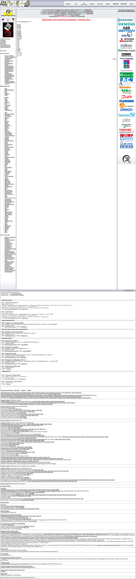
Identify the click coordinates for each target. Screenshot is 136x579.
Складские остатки (5, 44)
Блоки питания (27, 394)
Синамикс (31, 402)
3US (54, 463)
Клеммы (79, 396)
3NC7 (43, 481)
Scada (58, 394)
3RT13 (23, 429)
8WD (17, 454)
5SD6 (63, 480)
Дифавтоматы (39, 395)
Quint (15, 533)
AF (9, 497)
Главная (23, 390)
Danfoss (7, 138)
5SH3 (38, 480)
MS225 (34, 498)
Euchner (7, 148)
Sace (49, 498)
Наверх (29, 390)
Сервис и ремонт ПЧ (5, 47)
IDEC (6, 164)
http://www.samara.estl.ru (11, 351)
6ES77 (33, 415)
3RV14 (75, 436)
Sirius (9, 426)
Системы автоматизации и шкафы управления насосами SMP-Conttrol (20, 508)
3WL (37, 469)
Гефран (3, 502)
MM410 (35, 401)
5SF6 (76, 480)
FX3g (23, 517)
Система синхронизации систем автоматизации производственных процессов (22, 457)
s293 (82, 498)
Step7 (20, 416)
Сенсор (7, 106)
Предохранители (48, 395)
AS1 (28, 563)
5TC (27, 478)
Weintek (7, 227)
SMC (6, 210)
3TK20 (30, 429)
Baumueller (8, 125)
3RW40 (46, 424)
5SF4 (73, 480)
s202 (62, 498)
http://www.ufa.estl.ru (10, 357)
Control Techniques (10, 135)
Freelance (31, 500)
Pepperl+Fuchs (9, 191)
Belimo (6, 126)
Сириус (13, 426)
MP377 (38, 414)
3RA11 (64, 439)
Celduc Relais (8, 134)
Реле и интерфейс (28, 396)
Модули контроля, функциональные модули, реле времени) (81, 536)
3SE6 (33, 452)
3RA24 (26, 430)
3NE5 (59, 481)
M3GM (44, 494)
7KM (52, 472)
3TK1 (26, 429)
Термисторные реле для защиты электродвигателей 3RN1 (17, 448)
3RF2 (35, 434)
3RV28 (106, 436)
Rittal (6, 92)
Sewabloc (21, 506)
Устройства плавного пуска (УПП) (10, 424)
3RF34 (39, 434)
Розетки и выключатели (8, 266)
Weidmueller (8, 226)
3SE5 (27, 452)
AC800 (18, 50)
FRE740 (34, 516)
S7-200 (19, 410)
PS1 (25, 563)
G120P (43, 402)
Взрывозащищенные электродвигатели (80, 397)
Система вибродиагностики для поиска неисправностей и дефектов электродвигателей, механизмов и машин (31, 458)
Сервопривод (8, 255)
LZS (21, 431)
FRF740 (39, 516)
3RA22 (60, 439)
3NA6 (90, 480)
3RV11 (67, 436)
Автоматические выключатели (12, 395)
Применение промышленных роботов (9, 79)
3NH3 (106, 480)
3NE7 (62, 481)
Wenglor (7, 228)
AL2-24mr (28, 518)
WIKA (6, 95)
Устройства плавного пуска (9, 243)
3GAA (16, 494)
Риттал (3, 548)
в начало (68, 3)
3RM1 (42, 435)
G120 (46, 402)
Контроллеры (8, 256)
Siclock (45, 457)
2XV (49, 457)
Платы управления (52, 491)
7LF (22, 476)
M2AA (12, 494)
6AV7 (36, 415)
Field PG (23, 415)
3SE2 (24, 452)
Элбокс (7, 109)
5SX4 (39, 471)
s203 (65, 498)
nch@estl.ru (24, 363)
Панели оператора (10, 257)
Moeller (6, 185)
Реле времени (49, 396)
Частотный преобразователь (23, 392)
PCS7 (25, 418)
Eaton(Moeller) (21, 523)
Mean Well (7, 181)
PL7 (34, 526)
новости (132, 3)
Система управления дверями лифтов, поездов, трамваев (17, 461)
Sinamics (26, 402)
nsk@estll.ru (23, 378)
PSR (20, 496)
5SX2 (36, 471)
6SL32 (51, 404)
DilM (9, 525)
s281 (67, 498)
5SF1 (67, 480)
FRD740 (30, 516)
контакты (91, 3)
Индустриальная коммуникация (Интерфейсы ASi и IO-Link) (17, 425)
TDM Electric (8, 213)
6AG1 (33, 411)
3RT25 (34, 429)
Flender (7, 153)
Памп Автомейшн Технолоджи (9, 566)
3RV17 (83, 436)
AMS (61, 494)
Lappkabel (7, 172)
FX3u (26, 517)
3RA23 (22, 430)
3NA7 (96, 480)
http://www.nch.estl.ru (10, 363)
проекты (108, 3)
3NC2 (33, 481)
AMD (71, 494)
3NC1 (29, 481)
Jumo (6, 168)
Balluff (6, 122)
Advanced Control (9, 114)
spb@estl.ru (24, 326)
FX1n (17, 517)
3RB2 (27, 438)
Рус (3, 20)
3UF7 (42, 442)
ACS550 (19, 30)
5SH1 (31, 480)
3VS (43, 463)
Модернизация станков (9, 61)
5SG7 (24, 480)
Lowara (6, 178)
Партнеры (2, 42)
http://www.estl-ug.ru (10, 335)
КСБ (2, 504)
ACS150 (19, 25)
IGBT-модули (27, 491)
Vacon (6, 222)
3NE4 (56, 481)
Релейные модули (16, 532)
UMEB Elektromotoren (9, 220)
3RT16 (41, 429)
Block (6, 129)
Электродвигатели (10, 252)
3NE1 (49, 481)
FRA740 (20, 516)
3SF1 (30, 452)
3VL (34, 469)
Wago (6, 224)
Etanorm (12, 506)
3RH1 (15, 431)
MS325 (38, 498)
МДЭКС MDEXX (5, 511)
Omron (6, 187)
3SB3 (25, 453)
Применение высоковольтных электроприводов (9, 75)
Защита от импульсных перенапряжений (12, 396)
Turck (6, 218)
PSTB (28, 496)
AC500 (18, 48)
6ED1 (17, 409)
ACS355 (38, 489)
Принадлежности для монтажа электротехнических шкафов (61, 537)
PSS (23, 496)
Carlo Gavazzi (8, 133)
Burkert (6, 130)
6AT (62, 458)
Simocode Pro (29, 442)
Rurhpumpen (8, 200)
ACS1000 (19, 36)
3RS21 (30, 447)
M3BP (30, 494)
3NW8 (87, 480)
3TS (24, 463)
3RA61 (23, 440)
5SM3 (28, 474)
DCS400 (18, 493)
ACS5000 (19, 38)
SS (33, 521)
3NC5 (39, 481)
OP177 (26, 414)
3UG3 (10, 445)
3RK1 (35, 425)
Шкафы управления (10, 237)
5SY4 (55, 471)
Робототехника (9, 269)
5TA (30, 478)
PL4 (29, 526)
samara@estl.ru (27, 351)
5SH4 (41, 480)
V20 (48, 404)
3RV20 (87, 436)
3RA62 (27, 440)
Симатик (15, 410)
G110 (35, 402)
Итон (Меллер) (5, 523)
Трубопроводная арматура (16, 397)
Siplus (30, 411)
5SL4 (45, 471)
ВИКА (2, 573)
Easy (20, 528)
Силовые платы (42, 491)
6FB (38, 461)
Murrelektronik (8, 186)
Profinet (55, 394)
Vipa (6, 223)
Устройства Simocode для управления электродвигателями (10, 246)
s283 (73, 498)
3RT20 (20, 426)
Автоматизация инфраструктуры (9, 69)
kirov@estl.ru (24, 344)
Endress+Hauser (9, 147)
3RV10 (64, 436)
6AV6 (41, 414)
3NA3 (93, 480)
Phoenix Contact (9, 194)
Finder (6, 152)
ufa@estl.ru (24, 357)
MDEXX (7, 180)
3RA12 (68, 439)
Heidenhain (8, 161)
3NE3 (52, 481)
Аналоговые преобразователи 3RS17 (16, 450)
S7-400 (28, 410)
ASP (6, 120)
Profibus (50, 394)
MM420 (39, 401)
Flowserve (7, 154)
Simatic (10, 410)
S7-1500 (37, 410)
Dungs (6, 142)
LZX (18, 431)
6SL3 (73, 402)
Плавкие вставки (57, 395)
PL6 (31, 526)
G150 (61, 402)
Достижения (3, 41)
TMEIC (6, 215)
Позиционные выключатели (27, 395)
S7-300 (24, 410)
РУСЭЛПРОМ (4, 553)
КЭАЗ (6, 100)
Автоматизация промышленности (9, 66)
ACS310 (19, 27)
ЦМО (6, 107)
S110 (64, 402)
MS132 (30, 498)
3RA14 (19, 430)
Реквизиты (3, 40)
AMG (66, 494)
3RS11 (22, 447)
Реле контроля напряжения (69, 396)
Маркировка (24, 537)
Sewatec (17, 506)
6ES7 (40, 410)
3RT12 (18, 428)
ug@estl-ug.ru (24, 335)
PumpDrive (21, 507)
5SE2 (21, 480)
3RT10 (17, 426)
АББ (2, 488)
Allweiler (7, 117)
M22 (22, 527)
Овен (6, 101)
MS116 (26, 498)
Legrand (7, 173)
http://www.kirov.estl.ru (10, 344)
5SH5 (44, 480)
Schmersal (7, 203)
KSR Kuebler (8, 171)
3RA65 (34, 440)
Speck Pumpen (9, 212)
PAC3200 (42, 472)
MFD (25, 527)
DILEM (12, 525)
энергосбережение (17, 293)
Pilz (6, 195)
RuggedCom (8, 199)
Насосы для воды (28, 397)
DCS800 (32, 493)
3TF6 (15, 428)
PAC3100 (37, 472)
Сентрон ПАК (25, 472)
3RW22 (29, 424)
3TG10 (17, 433)
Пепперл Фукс (5, 570)
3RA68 (38, 440)
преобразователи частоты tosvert (10, 563)
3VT (39, 469)
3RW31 (37, 424)
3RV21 (91, 436)
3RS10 (18, 447)
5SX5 (42, 471)
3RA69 (42, 440)
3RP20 (14, 443)
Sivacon (18, 477)
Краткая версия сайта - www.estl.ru (10, 390)
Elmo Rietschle (8, 144)
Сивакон (26, 477)
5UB (22, 478)
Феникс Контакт (5, 531)
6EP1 (13, 407)
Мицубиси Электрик (6, 514)
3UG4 (14, 445)
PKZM (25, 526)
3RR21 (14, 444)
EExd (74, 494)
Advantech (7, 115)
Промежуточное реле (39, 396)
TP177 (30, 414)
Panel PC (28, 415)
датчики (3, 571)
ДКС (6, 98)
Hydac (6, 163)
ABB (6, 112)
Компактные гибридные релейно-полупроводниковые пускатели (23, 435)
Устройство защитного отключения (71, 395)
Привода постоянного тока (9, 250)
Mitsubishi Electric (9, 90)
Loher (6, 177)
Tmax (52, 498)
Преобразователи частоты (8, 392)
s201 (59, 498)
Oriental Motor (8, 190)
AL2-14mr (23, 518)
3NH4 (110, 480)
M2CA (23, 494)
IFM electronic (8, 167)
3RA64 (31, 440)
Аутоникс (3, 486)
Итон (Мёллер (13, 523)
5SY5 (58, 471)
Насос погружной (38, 397)
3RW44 (50, 424)
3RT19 (22, 443)
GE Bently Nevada (9, 157)
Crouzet (7, 136)
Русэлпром (8, 105)
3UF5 (52, 442)
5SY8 (64, 471)
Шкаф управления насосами (61, 397)
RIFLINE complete (6, 532)
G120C (39, 402)
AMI (53, 494)
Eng (8, 20)
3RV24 (99, 436)
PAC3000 (32, 472)
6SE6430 (57, 401)
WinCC (24, 416)
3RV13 (71, 436)
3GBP (33, 494)
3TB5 (9, 429)
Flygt (6, 156)
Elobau (6, 145)
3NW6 (79, 480)
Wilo (6, 231)
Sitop (10, 407)
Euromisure (8, 149)
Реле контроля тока (6, 444)
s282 (70, 498)
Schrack (7, 205)
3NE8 (65, 481)
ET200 (21, 412)
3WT (42, 469)
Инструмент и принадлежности (36, 537)
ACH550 (19, 32)
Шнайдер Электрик (16, 557)
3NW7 (83, 480)
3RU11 (19, 438)
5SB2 (51, 480)
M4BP (37, 494)
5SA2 (47, 480)
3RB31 (34, 438)
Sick (6, 208)
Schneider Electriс (5, 557)
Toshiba (7, 217)
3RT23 (19, 429)
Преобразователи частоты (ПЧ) (9, 401)
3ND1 (100, 480)
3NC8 (46, 481)
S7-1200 (32, 410)
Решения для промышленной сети (109, 545)
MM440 (47, 401)
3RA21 (57, 439)
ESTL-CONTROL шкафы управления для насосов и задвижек (10, 57)
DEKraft (7, 139)
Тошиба (3, 562)
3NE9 (69, 481)
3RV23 (95, 436)
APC (6, 119)
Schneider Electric (9, 204)
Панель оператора (18, 394)
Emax (56, 498)
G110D (50, 402)
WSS (35, 521)
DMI (69, 494)
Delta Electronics (9, 140)
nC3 (20, 563)
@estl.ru (9, 368)
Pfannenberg (8, 192)
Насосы (7, 238)
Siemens (7, 93)
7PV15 (18, 443)
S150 (70, 402)
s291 (76, 498)
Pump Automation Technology (25, 566)
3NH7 (113, 480)
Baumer (7, 124)
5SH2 (34, 480)
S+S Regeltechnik (9, 201)
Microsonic (7, 182)
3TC (45, 429)
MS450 (42, 498)
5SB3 (54, 480)
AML (58, 494)
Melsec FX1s (12, 517)
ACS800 (19, 33)
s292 (79, 498)
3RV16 (79, 436)
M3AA (19, 494)
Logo (20, 409)
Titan (27, 527)
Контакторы (87, 395)
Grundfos (7, 159)
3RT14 (15, 429)
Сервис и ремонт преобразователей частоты (10, 82)
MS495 (46, 498)
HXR (47, 494)
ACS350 (34, 489)
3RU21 (23, 438)
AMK (55, 494)
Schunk (7, 206)
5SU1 (28, 473)
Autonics (7, 121)
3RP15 (11, 443)
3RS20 (26, 447)
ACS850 (19, 34)
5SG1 (28, 480)
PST (26, 496)
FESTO (6, 150)
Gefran (6, 158)
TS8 (25, 550)
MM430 (43, 401)
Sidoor (34, 461)
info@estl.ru (25, 309)
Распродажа (3, 43)
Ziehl (6, 232)
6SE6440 (62, 401)
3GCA (26, 494)
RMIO (58, 491)
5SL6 (48, 471)
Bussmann (7, 131)
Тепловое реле (57, 396)
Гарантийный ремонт (5, 46)
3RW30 (33, 424)
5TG (25, 478)
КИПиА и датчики (9, 261)
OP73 (19, 414)
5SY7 (61, 471)
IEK (6, 166)
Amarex (7, 506)
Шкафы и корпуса (9, 267)
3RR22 (17, 444)
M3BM (40, 494)
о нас (75, 3)
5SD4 (75, 481)
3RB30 (31, 438)
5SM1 (25, 474)
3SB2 (22, 453)
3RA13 (15, 430)
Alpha (13, 518)
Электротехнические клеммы (13, 537)
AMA (50, 494)
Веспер (7, 97)
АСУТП (3, 394)
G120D (54, 402)
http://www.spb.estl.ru (10, 326)
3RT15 (37, 429)
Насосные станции (48, 397)
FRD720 (25, 516)
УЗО (83, 395)
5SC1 (57, 480)
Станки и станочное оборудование (10, 271)
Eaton (6, 143)
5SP (67, 471)
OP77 (22, 414)
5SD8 (60, 480)
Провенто (7, 102)
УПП (32, 392)
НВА (2, 395)
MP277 (34, 414)
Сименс (3, 400)
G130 (58, 402)
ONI (6, 91)
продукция (100, 3)
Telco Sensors (8, 214)
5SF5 (70, 480)
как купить (124, 3)
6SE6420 (52, 401)
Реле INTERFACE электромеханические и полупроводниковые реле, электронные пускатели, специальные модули (75, 533)
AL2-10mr (17, 518)
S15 (23, 563)
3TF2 (12, 429)
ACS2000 (36, 492)
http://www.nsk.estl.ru (10, 378)
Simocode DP (47, 442)
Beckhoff (7, 128)
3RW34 (41, 424)
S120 (67, 402)
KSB (6, 88)
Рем (6, 103)
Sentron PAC (18, 472)
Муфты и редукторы (10, 253)
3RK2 (38, 425)
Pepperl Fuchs (12, 570)
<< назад (114, 58)
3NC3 (36, 481)
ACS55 (18, 24)
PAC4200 (47, 472)
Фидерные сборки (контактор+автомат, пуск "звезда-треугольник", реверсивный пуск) (24, 439)
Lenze (6, 175)
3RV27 (102, 436)
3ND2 (103, 480)
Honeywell (7, 162)
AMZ (63, 494)
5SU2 (31, 473)
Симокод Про (36, 442)
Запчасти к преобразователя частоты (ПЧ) (12, 491)
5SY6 (51, 471)
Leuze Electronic (9, 176)
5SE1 (72, 481)
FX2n (20, 517)
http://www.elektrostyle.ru (11, 309)
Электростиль (8, 110)
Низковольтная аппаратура (9, 263)
